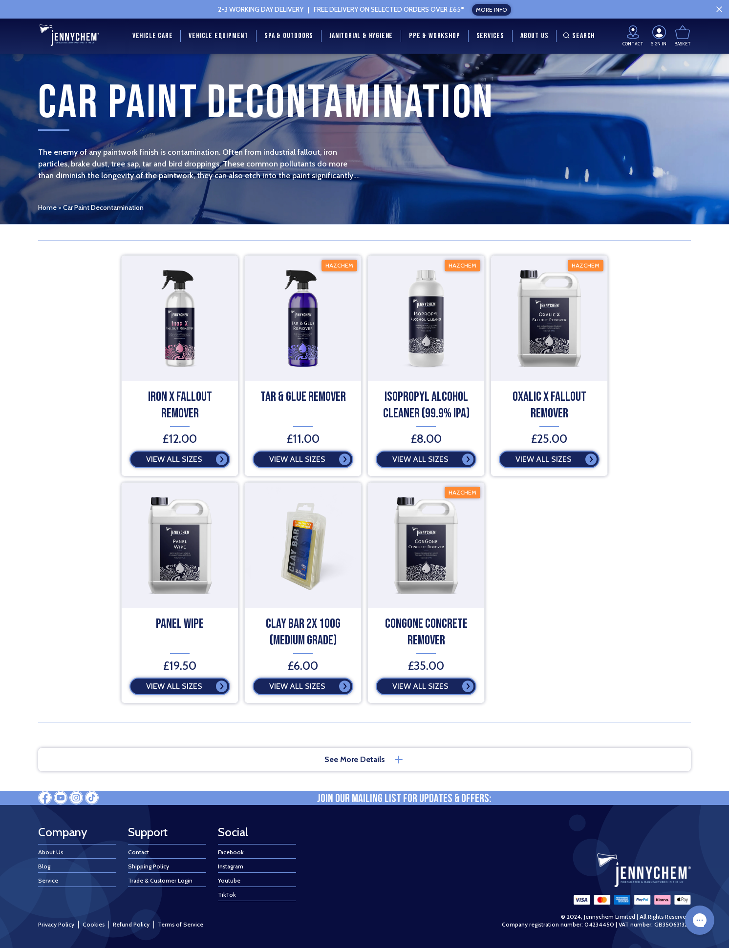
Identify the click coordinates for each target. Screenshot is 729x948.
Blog (44, 866)
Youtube (229, 880)
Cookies (94, 924)
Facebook (231, 852)
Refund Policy (131, 924)
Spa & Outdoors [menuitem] (288, 36)
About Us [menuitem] (534, 36)
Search (577, 36)
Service (48, 880)
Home (47, 207)
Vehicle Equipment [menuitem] (218, 36)
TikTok (227, 894)
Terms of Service (180, 924)
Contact (138, 852)
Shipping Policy (148, 866)
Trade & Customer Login (160, 880)
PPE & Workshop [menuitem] (434, 36)
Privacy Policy (56, 924)
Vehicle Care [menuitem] (152, 36)
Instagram (230, 866)
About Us (50, 852)
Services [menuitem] (490, 36)
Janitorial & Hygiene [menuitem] (361, 36)
